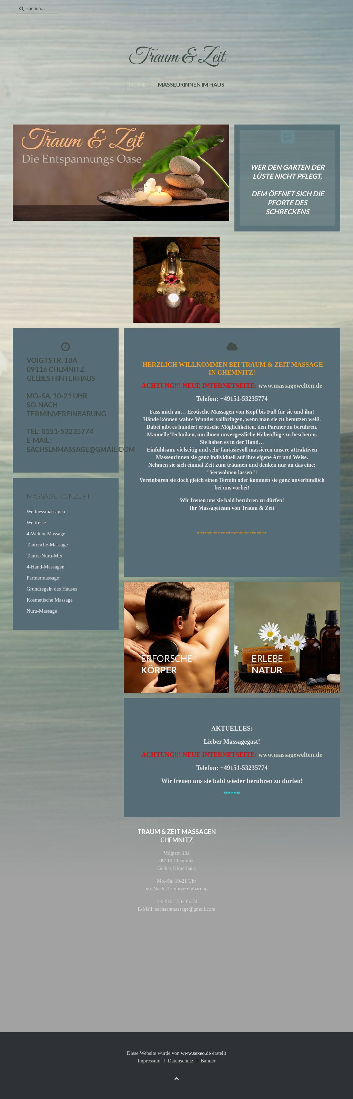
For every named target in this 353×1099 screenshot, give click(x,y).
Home (137, 84)
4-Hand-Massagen (45, 567)
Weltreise (36, 522)
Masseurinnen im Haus (191, 84)
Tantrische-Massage (47, 544)
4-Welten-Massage (46, 533)
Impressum (149, 1060)
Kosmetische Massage (50, 600)
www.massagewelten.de (290, 385)
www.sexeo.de (196, 1053)
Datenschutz (180, 1060)
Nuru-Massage (42, 611)
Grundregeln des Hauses (52, 589)
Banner (208, 1060)
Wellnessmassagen (46, 511)
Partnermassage (43, 578)
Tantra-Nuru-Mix (44, 555)
